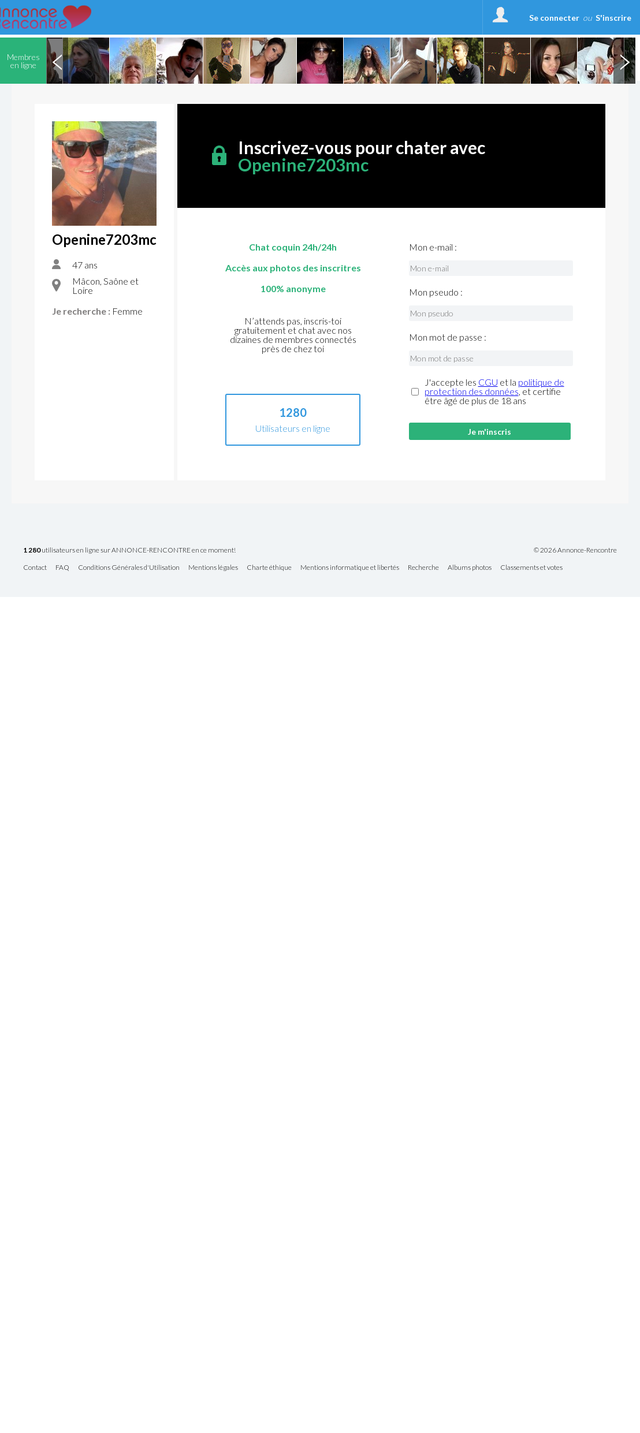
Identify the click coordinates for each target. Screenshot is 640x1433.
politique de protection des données (494, 386)
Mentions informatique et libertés (349, 568)
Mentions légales (213, 568)
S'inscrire (613, 18)
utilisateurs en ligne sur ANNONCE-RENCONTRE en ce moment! (129, 550)
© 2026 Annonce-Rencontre (575, 550)
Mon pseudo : (436, 292)
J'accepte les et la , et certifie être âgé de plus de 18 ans (494, 391)
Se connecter (554, 18)
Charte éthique (269, 568)
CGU (488, 381)
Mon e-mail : (433, 247)
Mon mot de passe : (447, 337)
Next (624, 61)
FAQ (62, 568)
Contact (35, 568)
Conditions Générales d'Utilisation (129, 568)
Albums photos (470, 568)
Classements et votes (531, 568)
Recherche (423, 568)
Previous (57, 61)
